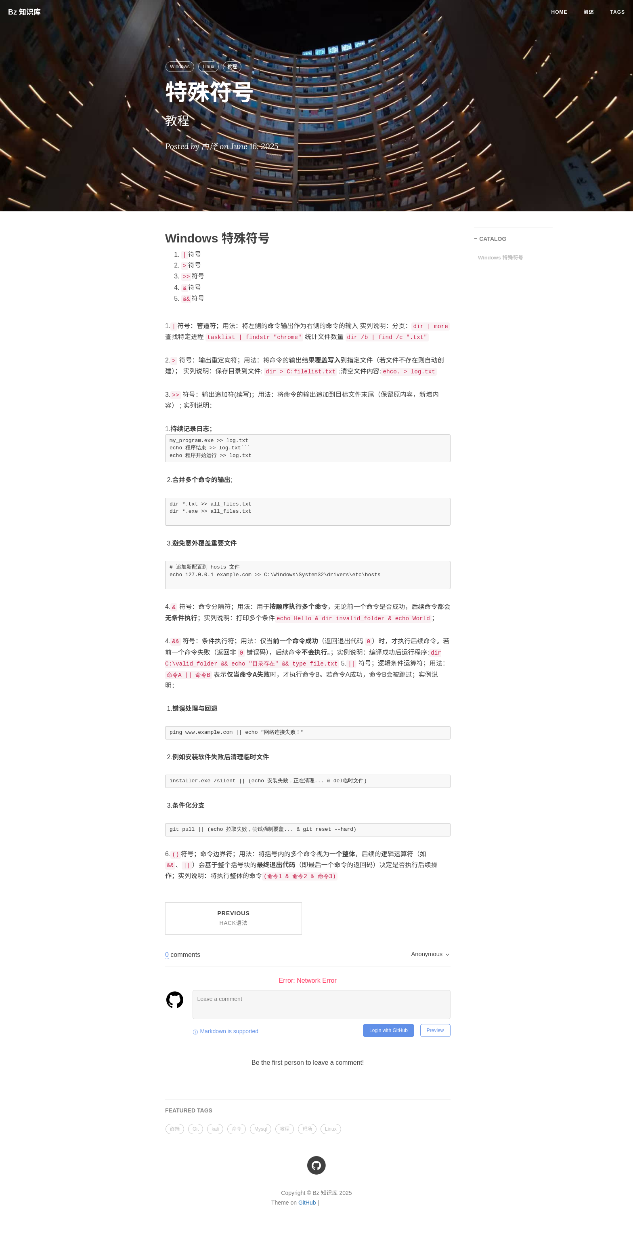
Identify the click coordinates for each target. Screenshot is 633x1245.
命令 (236, 1129)
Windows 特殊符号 (501, 258)
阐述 (589, 12)
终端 (175, 1129)
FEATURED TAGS (188, 1110)
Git (196, 1129)
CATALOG (492, 239)
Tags (617, 12)
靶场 (307, 1129)
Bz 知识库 (24, 12)
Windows (180, 67)
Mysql (260, 1129)
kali (215, 1129)
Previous (233, 918)
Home (559, 12)
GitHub (307, 1202)
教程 (232, 67)
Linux (208, 67)
